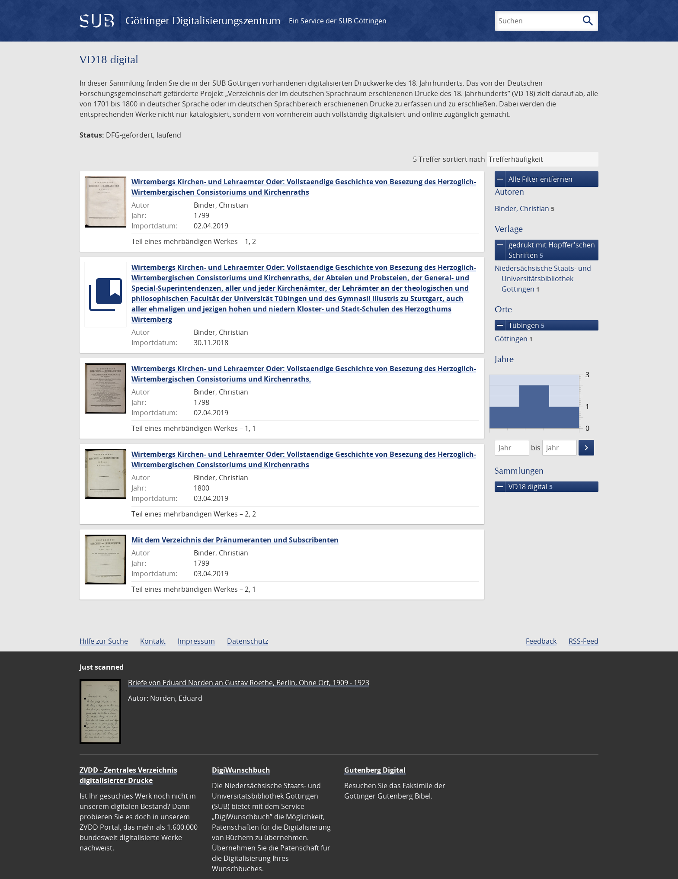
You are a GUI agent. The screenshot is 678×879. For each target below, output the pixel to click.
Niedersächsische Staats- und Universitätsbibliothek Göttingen (543, 278)
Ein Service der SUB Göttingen (338, 21)
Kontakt (153, 641)
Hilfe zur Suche (104, 641)
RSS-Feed (583, 641)
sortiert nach (464, 159)
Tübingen (519, 325)
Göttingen (514, 338)
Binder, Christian (524, 208)
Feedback (541, 641)
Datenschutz (247, 641)
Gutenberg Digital (375, 770)
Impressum (196, 641)
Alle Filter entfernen (533, 179)
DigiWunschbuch (241, 770)
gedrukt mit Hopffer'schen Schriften (545, 250)
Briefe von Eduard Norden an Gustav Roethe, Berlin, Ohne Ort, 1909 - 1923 (248, 682)
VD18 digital (524, 486)
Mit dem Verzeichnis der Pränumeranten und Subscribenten (235, 540)
